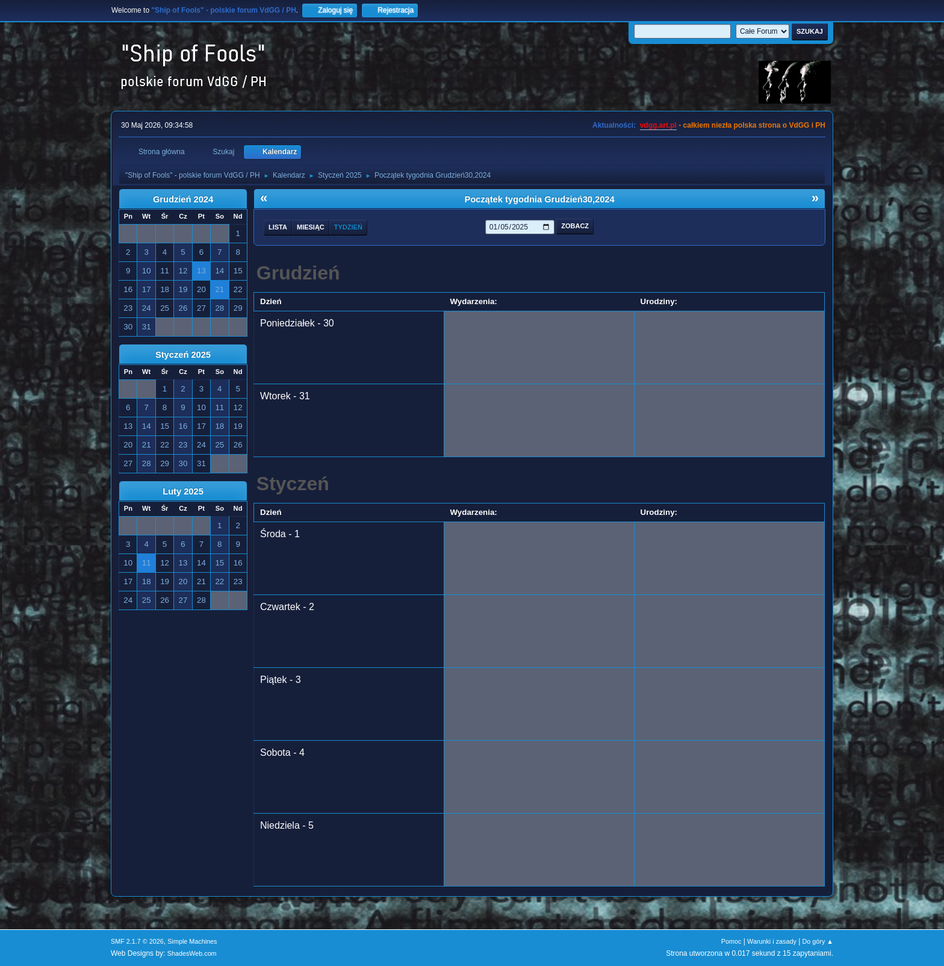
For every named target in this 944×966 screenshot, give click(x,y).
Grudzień (298, 273)
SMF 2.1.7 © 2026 (137, 941)
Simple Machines (192, 941)
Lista (278, 227)
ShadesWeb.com (192, 953)
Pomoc (731, 941)
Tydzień (348, 227)
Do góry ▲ (818, 941)
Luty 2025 (183, 491)
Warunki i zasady (771, 941)
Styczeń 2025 (183, 355)
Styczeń (292, 483)
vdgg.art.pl (658, 125)
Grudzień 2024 (183, 199)
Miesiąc (310, 227)
